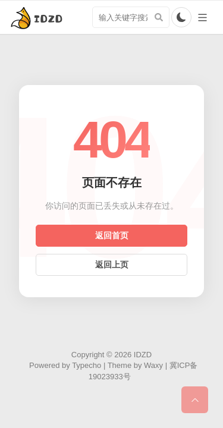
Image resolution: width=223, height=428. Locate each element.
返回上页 (111, 264)
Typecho (86, 365)
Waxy (153, 365)
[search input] (130, 17)
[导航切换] (202, 18)
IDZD (143, 354)
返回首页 (111, 235)
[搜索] (158, 17)
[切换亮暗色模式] (181, 17)
